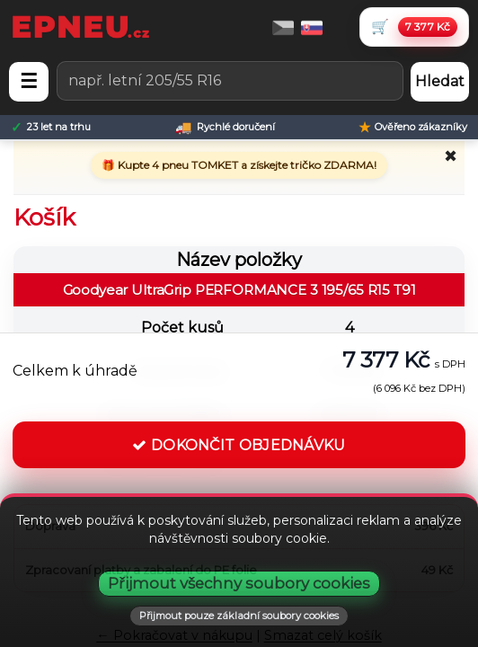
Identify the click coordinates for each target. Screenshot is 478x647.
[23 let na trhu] (51, 127)
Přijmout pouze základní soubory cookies (239, 615)
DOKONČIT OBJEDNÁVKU (238, 445)
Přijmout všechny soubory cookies (239, 583)
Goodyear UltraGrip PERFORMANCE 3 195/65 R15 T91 (239, 289)
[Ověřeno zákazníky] (413, 127)
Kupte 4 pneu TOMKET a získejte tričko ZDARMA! (245, 165)
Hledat (440, 81)
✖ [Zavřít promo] (450, 156)
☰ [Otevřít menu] (29, 81)
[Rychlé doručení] (225, 127)
